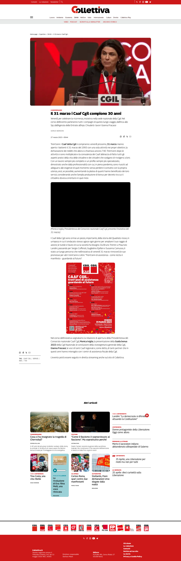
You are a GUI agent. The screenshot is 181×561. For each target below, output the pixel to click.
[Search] (62, 2)
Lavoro (52, 17)
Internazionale (99, 17)
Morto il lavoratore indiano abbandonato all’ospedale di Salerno (130, 445)
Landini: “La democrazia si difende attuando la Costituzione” (129, 417)
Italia (89, 17)
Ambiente (59, 17)
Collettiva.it (37, 550)
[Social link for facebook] (140, 2)
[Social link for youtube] (146, 2)
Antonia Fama (75, 443)
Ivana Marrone (34, 482)
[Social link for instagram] (143, 2)
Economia (68, 17)
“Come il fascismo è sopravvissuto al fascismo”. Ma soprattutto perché (90, 438)
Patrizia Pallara (35, 443)
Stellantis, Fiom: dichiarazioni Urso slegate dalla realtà (100, 480)
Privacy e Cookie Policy (132, 556)
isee (20, 361)
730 (25, 361)
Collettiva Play (126, 17)
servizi (35, 358)
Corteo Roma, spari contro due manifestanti (79, 479)
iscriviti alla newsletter (90, 22)
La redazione (43, 2)
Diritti (76, 17)
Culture (108, 17)
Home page (33, 34)
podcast (73, 22)
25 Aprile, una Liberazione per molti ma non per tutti (130, 460)
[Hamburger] (31, 17)
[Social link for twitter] (137, 2)
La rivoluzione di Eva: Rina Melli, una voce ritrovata (59, 485)
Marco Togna (75, 485)
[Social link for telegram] (150, 2)
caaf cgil (27, 358)
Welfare (83, 17)
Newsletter (54, 2)
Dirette (115, 17)
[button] (121, 137)
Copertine (42, 34)
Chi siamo (127, 543)
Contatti (34, 2)
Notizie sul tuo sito (130, 551)
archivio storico (110, 22)
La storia (126, 554)
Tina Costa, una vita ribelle (37, 477)
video (66, 22)
